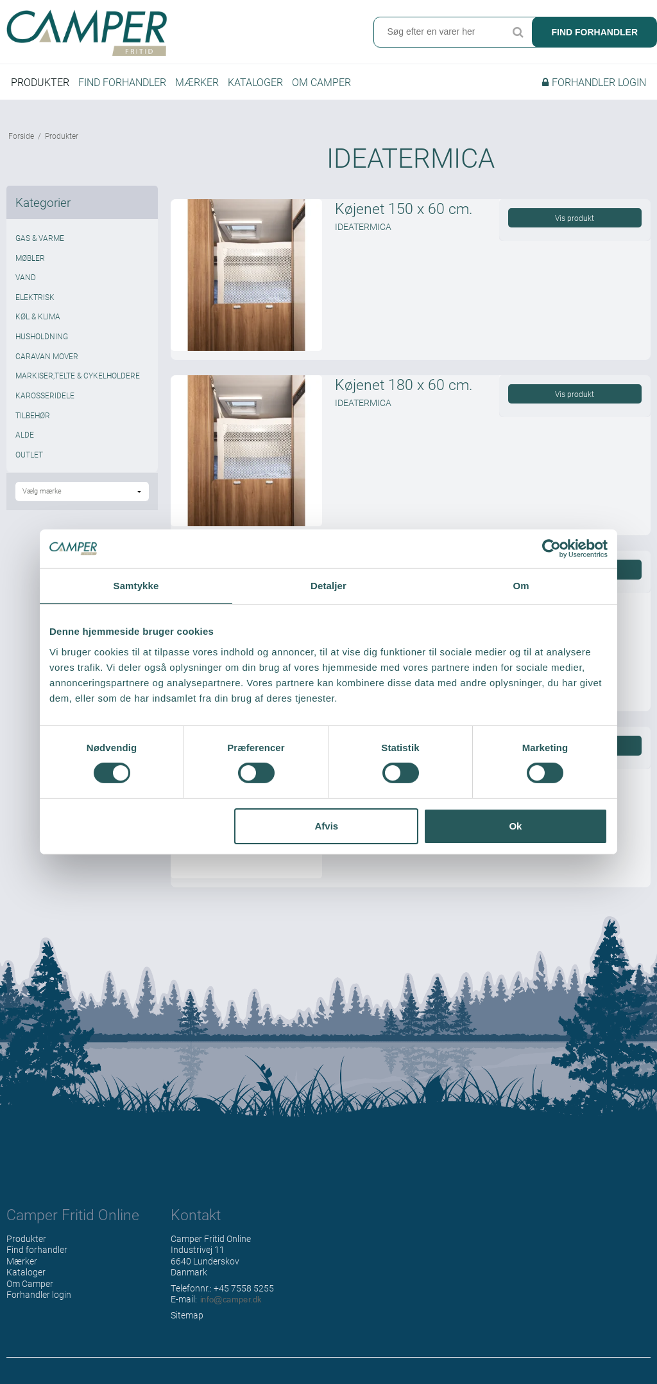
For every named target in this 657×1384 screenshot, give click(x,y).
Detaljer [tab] (328, 585)
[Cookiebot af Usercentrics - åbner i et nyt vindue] (551, 548)
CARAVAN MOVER (46, 356)
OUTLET (29, 454)
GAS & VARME (39, 238)
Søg (518, 32)
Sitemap (187, 1315)
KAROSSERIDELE (44, 395)
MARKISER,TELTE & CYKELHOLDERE (77, 375)
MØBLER (30, 258)
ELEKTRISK (35, 297)
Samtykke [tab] (136, 585)
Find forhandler (594, 32)
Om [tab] (521, 585)
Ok (515, 826)
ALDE (24, 434)
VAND (25, 277)
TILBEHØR (32, 415)
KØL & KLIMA (37, 316)
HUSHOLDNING (41, 336)
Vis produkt (574, 218)
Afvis (327, 826)
